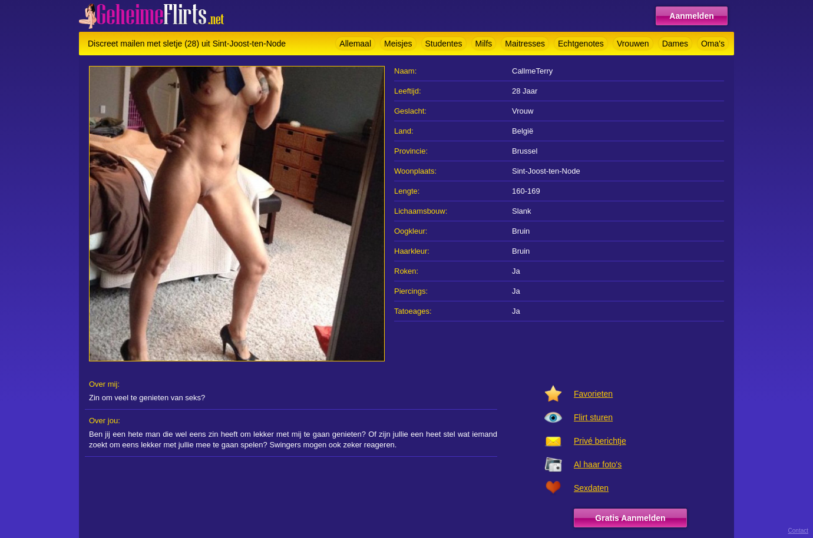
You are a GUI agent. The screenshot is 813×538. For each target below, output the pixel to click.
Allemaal (355, 43)
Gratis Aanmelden (630, 518)
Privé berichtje (600, 441)
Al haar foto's (598, 464)
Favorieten (593, 393)
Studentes (443, 43)
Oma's (713, 43)
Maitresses (525, 43)
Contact (798, 530)
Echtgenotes (581, 43)
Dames (675, 43)
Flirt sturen (593, 417)
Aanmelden (691, 16)
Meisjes (398, 43)
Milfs (484, 43)
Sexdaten (591, 488)
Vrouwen (633, 43)
